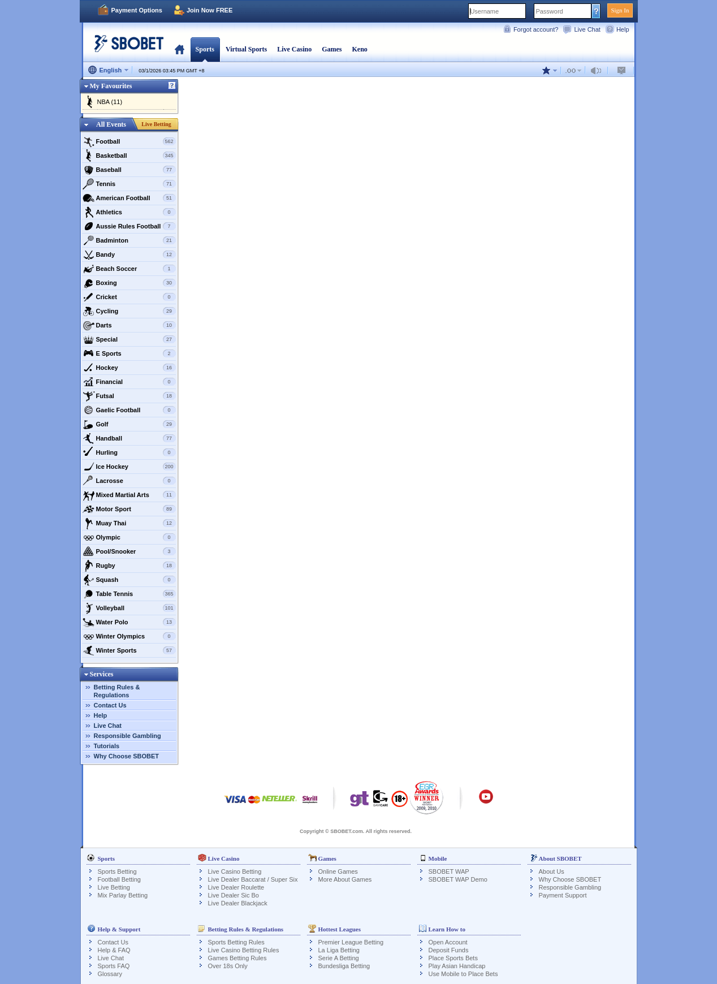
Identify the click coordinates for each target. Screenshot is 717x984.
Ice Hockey (129, 466)
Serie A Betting (338, 958)
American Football (129, 198)
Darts (129, 325)
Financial (129, 382)
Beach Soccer (129, 268)
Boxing (129, 283)
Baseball (129, 169)
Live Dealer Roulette (236, 887)
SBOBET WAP (449, 871)
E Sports (129, 353)
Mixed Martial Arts (129, 495)
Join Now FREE (209, 10)
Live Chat (587, 29)
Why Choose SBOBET (126, 756)
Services (102, 674)
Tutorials (107, 746)
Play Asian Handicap (457, 966)
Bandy (129, 254)
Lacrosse (129, 480)
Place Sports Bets (453, 958)
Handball (129, 438)
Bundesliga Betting (344, 966)
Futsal (129, 396)
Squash (129, 579)
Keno (359, 49)
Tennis (129, 184)
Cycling (129, 311)
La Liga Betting (339, 950)
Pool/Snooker (129, 551)
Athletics (129, 212)
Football (129, 141)
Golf (129, 424)
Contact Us (110, 705)
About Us (551, 871)
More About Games (345, 879)
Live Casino (294, 49)
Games (332, 49)
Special (129, 339)
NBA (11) (110, 101)
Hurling (129, 452)
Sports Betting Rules (236, 942)
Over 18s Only (228, 966)
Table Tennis (129, 594)
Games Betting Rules (237, 958)
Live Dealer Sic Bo (234, 895)
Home (179, 49)
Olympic (129, 537)
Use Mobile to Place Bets (463, 973)
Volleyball (129, 608)
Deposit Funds (449, 950)
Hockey (129, 367)
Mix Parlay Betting (123, 895)
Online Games (338, 871)
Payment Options (136, 10)
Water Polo (129, 622)
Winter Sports (129, 650)
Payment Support (563, 895)
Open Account (448, 942)
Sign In (620, 10)
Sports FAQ (114, 966)
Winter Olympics (129, 636)
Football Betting (119, 879)
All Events (111, 124)
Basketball (129, 155)
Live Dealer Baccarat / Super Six (253, 879)
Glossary (110, 973)
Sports (205, 49)
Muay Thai (129, 523)
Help (622, 29)
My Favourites (111, 86)
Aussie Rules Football (129, 226)
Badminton (129, 240)
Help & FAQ (114, 950)
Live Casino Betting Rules (243, 950)
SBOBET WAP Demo (458, 879)
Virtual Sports (246, 49)
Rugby (129, 565)
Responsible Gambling (127, 735)
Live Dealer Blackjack (237, 903)
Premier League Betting (351, 942)
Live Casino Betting (235, 871)
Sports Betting (117, 871)
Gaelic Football (129, 410)
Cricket (129, 297)
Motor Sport (129, 509)
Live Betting (156, 124)
